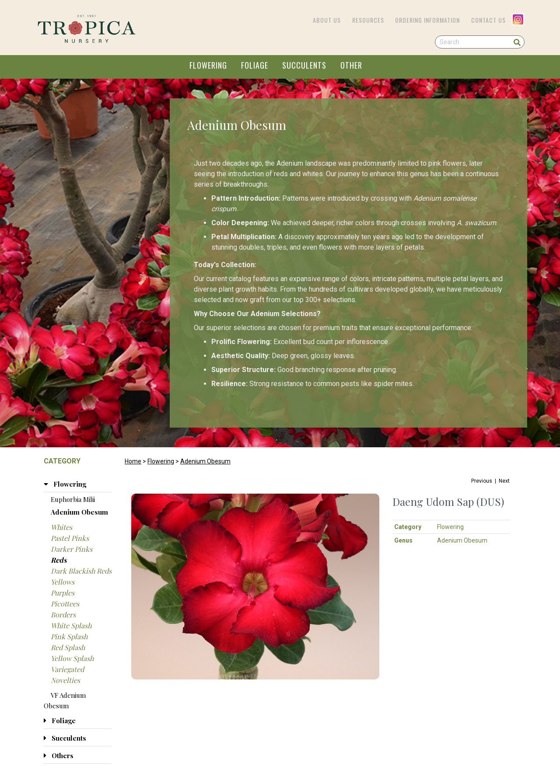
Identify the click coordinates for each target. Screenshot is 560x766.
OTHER (351, 65)
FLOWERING (208, 65)
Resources (368, 19)
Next (504, 481)
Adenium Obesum (205, 461)
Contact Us (488, 19)
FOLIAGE (254, 65)
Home (133, 461)
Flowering (160, 461)
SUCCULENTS (304, 65)
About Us (327, 19)
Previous (481, 481)
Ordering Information (427, 19)
